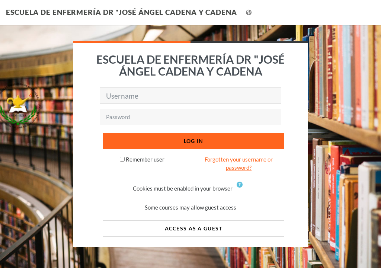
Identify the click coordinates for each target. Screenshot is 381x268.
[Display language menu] (249, 12)
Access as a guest (193, 228)
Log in (194, 141)
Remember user (145, 159)
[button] (241, 189)
